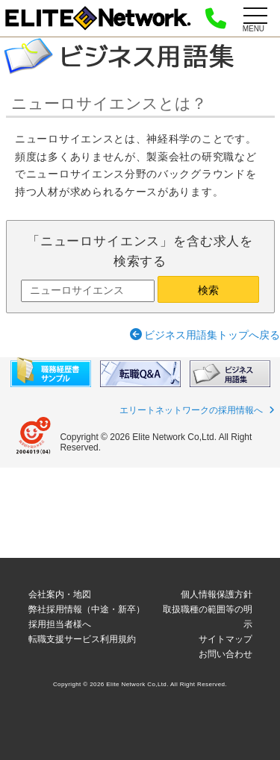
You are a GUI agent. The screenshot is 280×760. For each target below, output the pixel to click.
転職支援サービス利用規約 (82, 639)
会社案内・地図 (59, 594)
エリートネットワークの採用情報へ (191, 410)
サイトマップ (225, 639)
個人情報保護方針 (216, 594)
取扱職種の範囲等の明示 (207, 616)
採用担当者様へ (59, 624)
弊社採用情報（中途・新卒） (86, 609)
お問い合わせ (225, 654)
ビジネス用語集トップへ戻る (212, 335)
